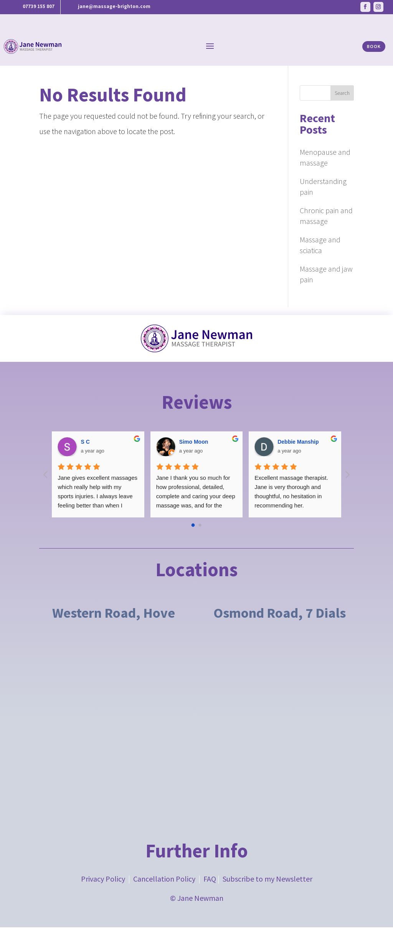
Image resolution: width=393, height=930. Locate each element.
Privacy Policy (103, 881)
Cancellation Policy (164, 881)
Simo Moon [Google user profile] (193, 444)
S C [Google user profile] (85, 444)
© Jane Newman (196, 900)
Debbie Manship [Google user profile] (298, 444)
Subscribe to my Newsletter (267, 881)
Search (342, 95)
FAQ (209, 881)
